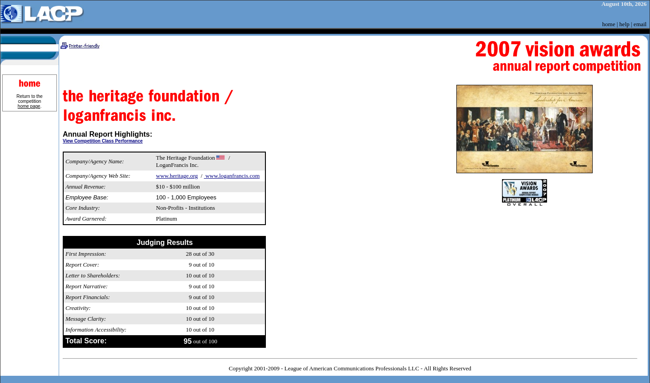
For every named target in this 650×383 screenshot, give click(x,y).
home (608, 24)
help (624, 24)
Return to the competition (30, 101)
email (640, 24)
